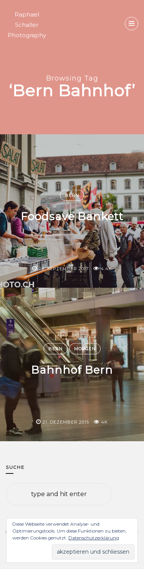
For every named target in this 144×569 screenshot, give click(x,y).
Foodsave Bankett (72, 216)
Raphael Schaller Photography (27, 25)
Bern (72, 195)
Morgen (85, 348)
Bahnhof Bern (72, 369)
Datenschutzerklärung (93, 538)
